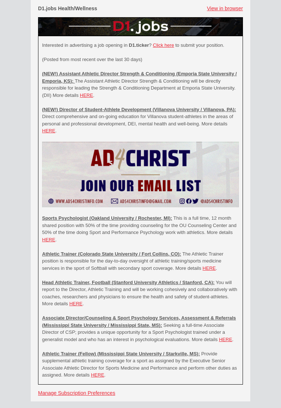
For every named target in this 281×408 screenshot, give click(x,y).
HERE (86, 95)
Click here (163, 45)
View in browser (225, 8)
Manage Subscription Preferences (76, 393)
